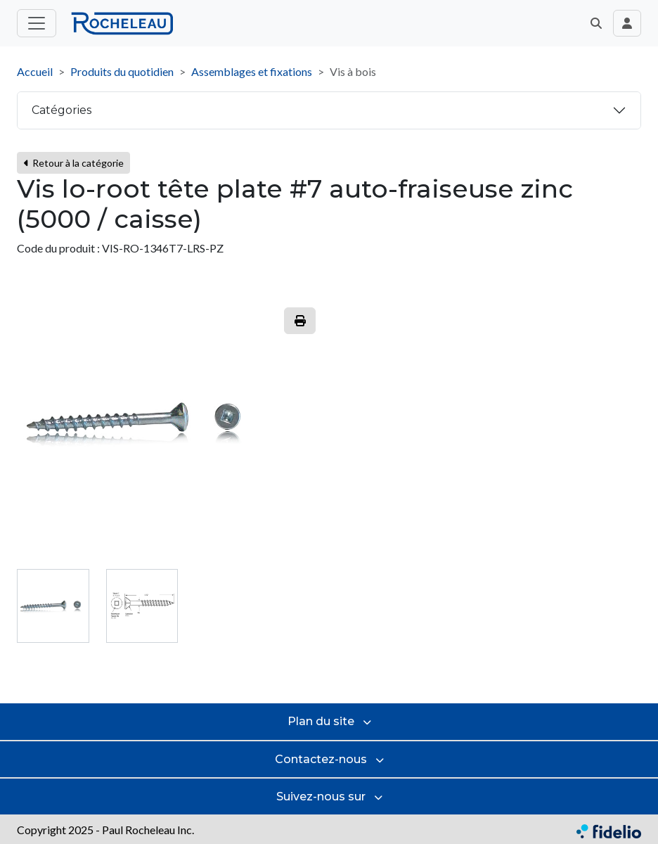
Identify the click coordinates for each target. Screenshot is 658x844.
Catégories (61, 110)
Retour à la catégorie (73, 163)
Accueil (35, 71)
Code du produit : (58, 248)
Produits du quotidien (122, 71)
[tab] (53, 606)
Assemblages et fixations (251, 71)
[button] (596, 23)
